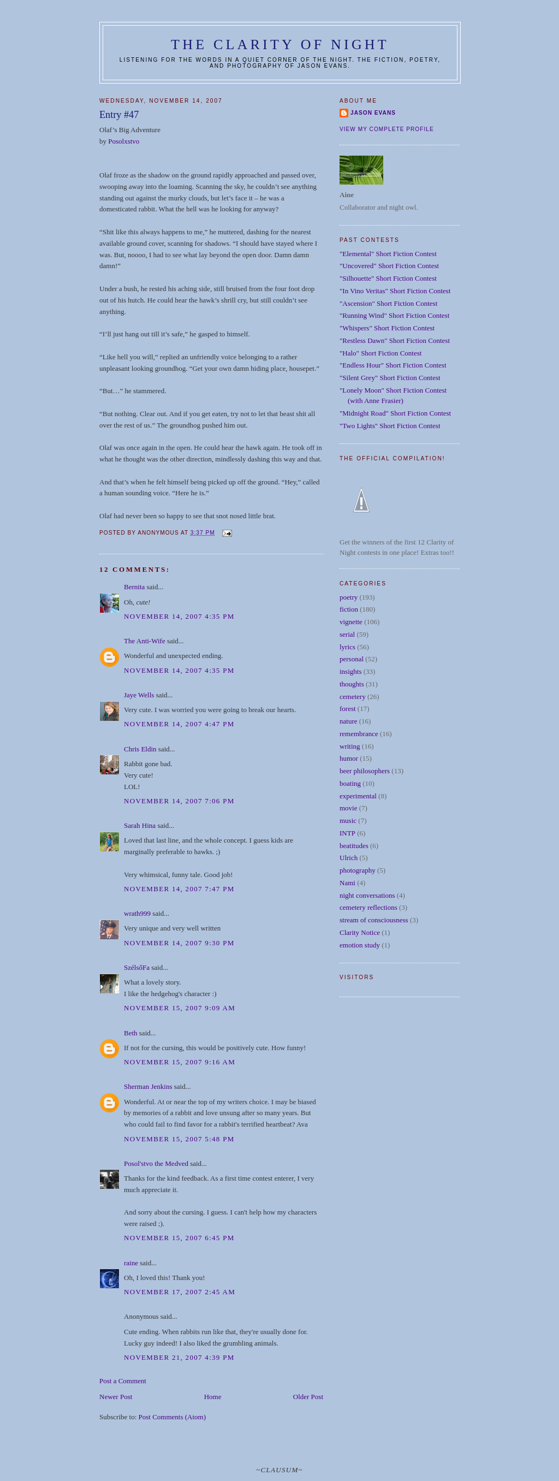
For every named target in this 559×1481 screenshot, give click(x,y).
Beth (131, 1033)
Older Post (308, 1397)
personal (352, 659)
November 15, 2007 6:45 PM (179, 1238)
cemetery (353, 696)
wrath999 (137, 913)
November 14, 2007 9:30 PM (179, 943)
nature (348, 721)
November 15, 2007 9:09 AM (179, 1008)
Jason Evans (373, 113)
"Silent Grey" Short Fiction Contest (390, 378)
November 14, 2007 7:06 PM (179, 801)
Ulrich (349, 858)
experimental (358, 796)
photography (358, 870)
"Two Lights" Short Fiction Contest (390, 426)
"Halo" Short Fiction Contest (380, 353)
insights (350, 671)
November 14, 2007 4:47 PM (179, 724)
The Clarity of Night (280, 44)
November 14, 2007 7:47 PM (179, 889)
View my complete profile (387, 129)
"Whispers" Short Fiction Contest (387, 328)
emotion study (360, 945)
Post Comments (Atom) (172, 1417)
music (348, 820)
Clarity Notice (360, 932)
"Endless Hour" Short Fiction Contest (393, 365)
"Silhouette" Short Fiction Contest (388, 278)
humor (349, 758)
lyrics (347, 647)
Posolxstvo (123, 141)
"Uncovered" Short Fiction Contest (389, 266)
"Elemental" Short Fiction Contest (388, 254)
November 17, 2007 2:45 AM (179, 1292)
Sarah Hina (140, 825)
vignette (351, 622)
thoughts (352, 684)
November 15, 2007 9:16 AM (179, 1062)
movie (349, 808)
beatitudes (354, 846)
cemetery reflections (368, 907)
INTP (347, 833)
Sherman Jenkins (148, 1086)
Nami (347, 883)
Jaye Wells (139, 695)
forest (348, 708)
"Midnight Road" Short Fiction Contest (395, 413)
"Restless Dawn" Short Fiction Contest (395, 340)
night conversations (367, 895)
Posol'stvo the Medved (156, 1163)
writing (350, 746)
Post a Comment (122, 1381)
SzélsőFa (137, 967)
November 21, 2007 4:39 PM (179, 1357)
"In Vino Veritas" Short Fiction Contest (395, 291)
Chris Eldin (140, 749)
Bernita (134, 587)
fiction (349, 609)
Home (213, 1397)
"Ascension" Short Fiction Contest (388, 303)
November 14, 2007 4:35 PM (179, 616)
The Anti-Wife (144, 641)
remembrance (359, 734)
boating (350, 783)
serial (347, 634)
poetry (349, 597)
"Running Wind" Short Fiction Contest (394, 315)
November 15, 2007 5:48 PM (179, 1139)
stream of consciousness (374, 920)
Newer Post (115, 1397)
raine (131, 1263)
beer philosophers (365, 771)
